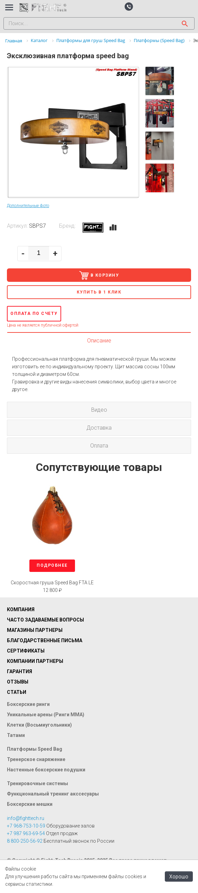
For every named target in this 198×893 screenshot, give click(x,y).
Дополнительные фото (28, 205)
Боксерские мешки (30, 804)
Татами (16, 735)
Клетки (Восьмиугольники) (39, 725)
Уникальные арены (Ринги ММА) (45, 714)
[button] (128, 6)
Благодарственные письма (44, 640)
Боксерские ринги (28, 704)
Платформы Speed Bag (34, 749)
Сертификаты (26, 651)
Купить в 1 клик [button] (99, 292)
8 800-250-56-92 (25, 841)
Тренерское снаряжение (36, 759)
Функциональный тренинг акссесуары (53, 794)
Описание (99, 340)
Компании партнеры (35, 661)
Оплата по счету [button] (34, 313)
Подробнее (52, 565)
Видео (99, 410)
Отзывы (17, 682)
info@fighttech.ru (25, 818)
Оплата (99, 445)
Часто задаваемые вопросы (45, 620)
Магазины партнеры (35, 630)
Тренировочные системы (37, 783)
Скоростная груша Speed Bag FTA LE (52, 582)
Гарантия (19, 671)
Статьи (16, 692)
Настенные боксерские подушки (46, 769)
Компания (21, 609)
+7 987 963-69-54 (26, 833)
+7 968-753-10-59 (26, 826)
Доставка (99, 427)
